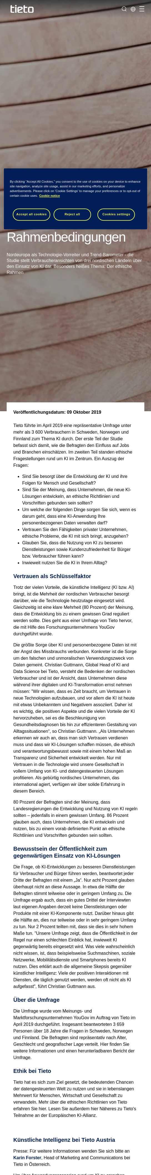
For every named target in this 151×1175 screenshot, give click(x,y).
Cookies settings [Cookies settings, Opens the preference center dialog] (116, 214)
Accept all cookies (31, 214)
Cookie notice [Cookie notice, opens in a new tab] (49, 195)
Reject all (72, 214)
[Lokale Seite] (133, 9)
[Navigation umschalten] (141, 9)
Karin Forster (27, 1157)
